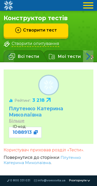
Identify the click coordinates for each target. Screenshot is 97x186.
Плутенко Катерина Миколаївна (38, 111)
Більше (17, 121)
